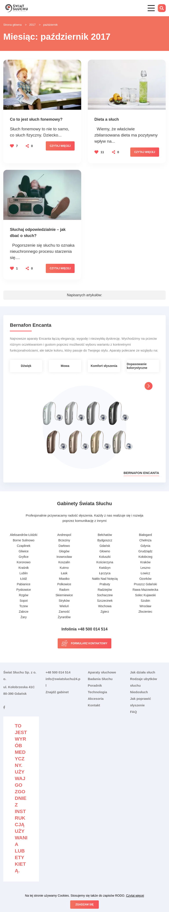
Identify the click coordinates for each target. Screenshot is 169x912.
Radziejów (105, 589)
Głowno (105, 551)
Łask (64, 573)
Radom (64, 589)
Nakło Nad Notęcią (105, 578)
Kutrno (64, 567)
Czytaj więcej (60, 145)
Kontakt (94, 705)
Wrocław (145, 606)
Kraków (145, 562)
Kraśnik (23, 567)
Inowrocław (64, 556)
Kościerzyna (104, 562)
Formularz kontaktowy (89, 643)
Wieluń (64, 606)
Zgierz (105, 611)
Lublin (24, 573)
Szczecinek (105, 600)
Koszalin (64, 562)
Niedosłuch (139, 692)
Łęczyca (104, 573)
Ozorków (145, 578)
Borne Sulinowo (23, 540)
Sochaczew (105, 595)
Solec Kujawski (145, 595)
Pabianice (24, 584)
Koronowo (24, 562)
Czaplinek (23, 546)
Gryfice (23, 556)
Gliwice (24, 551)
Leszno (145, 567)
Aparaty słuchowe (102, 672)
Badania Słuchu (100, 679)
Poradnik (95, 685)
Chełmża (145, 540)
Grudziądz (145, 551)
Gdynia (145, 546)
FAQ (133, 712)
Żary (23, 617)
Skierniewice (64, 595)
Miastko (64, 578)
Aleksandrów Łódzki (23, 535)
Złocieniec (145, 611)
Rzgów (23, 595)
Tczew (23, 606)
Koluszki (104, 556)
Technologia (97, 692)
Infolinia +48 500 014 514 (84, 629)
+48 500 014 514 (58, 672)
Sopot (24, 600)
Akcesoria (96, 698)
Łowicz (145, 573)
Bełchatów (105, 535)
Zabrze (23, 611)
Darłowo (64, 546)
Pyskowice (23, 589)
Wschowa (105, 606)
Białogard (145, 535)
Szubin (145, 600)
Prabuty (104, 584)
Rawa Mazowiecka (145, 589)
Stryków (64, 600)
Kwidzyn (104, 567)
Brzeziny (64, 540)
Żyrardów (64, 617)
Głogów (64, 551)
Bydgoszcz (104, 540)
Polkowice (64, 584)
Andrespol (64, 535)
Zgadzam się (84, 904)
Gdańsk (104, 546)
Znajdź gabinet (57, 692)
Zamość (64, 611)
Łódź (23, 578)
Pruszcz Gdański (145, 584)
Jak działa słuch (142, 672)
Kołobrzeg (145, 556)
